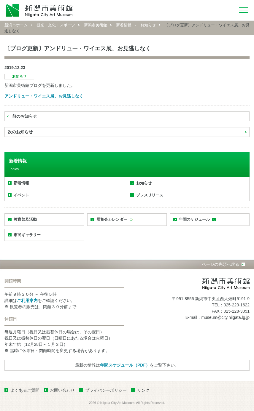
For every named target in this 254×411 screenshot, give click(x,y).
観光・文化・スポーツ (55, 25)
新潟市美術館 (95, 25)
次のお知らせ (20, 131)
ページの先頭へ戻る (220, 264)
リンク (143, 390)
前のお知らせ (24, 116)
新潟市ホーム (16, 25)
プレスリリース (149, 195)
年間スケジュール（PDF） (125, 365)
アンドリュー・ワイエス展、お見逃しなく (43, 96)
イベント (21, 195)
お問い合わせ (62, 390)
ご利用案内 (27, 300)
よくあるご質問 (24, 390)
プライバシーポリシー (106, 390)
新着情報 (123, 25)
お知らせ (148, 25)
